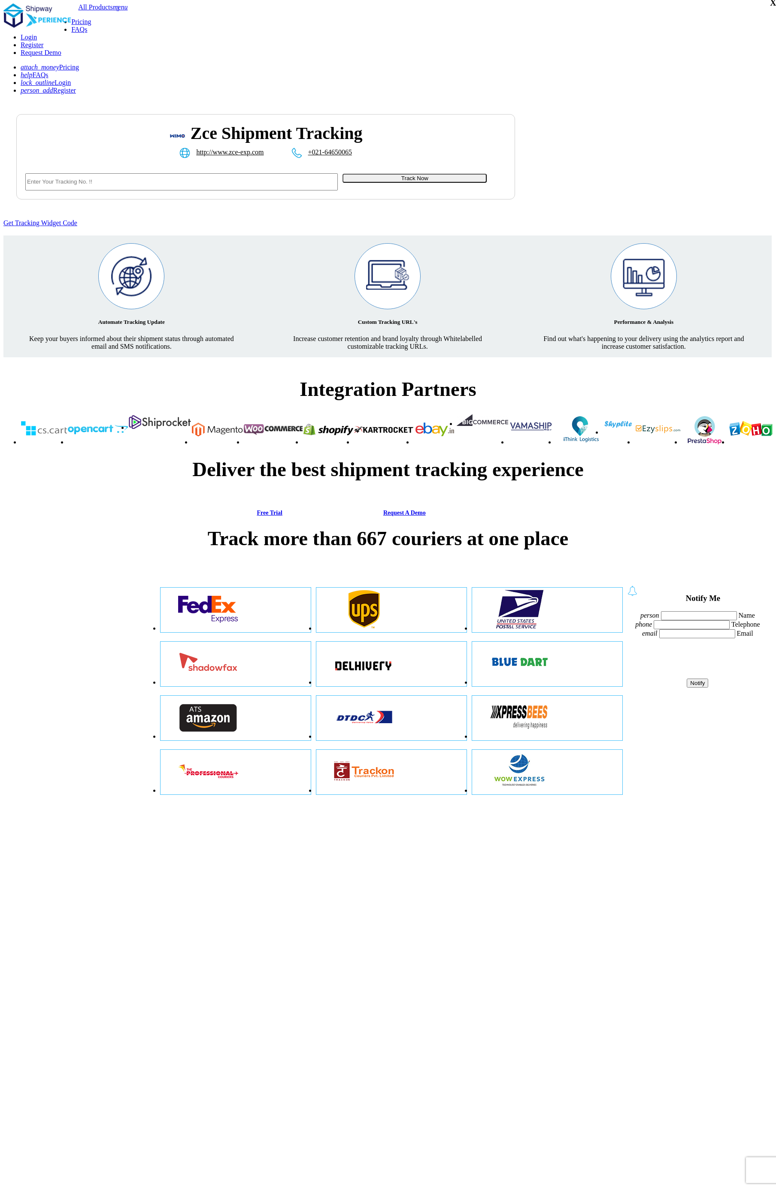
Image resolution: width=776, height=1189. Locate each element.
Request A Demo (404, 513)
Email (745, 633)
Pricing (81, 21)
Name (747, 615)
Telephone (745, 624)
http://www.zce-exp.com (230, 152)
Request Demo (41, 52)
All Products (95, 7)
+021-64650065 (330, 152)
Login (29, 37)
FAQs (79, 29)
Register (32, 44)
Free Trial (269, 513)
